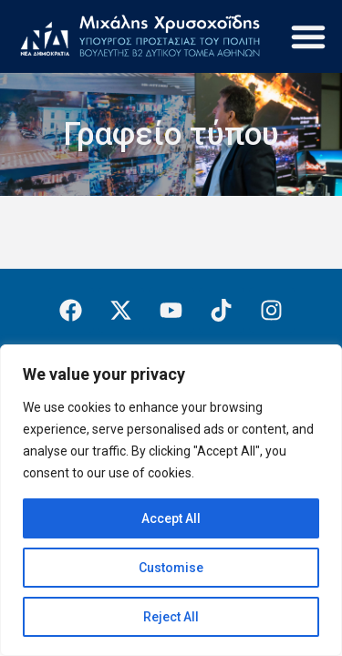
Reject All (171, 617)
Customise (171, 567)
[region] (171, 500)
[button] (308, 36)
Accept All (171, 518)
